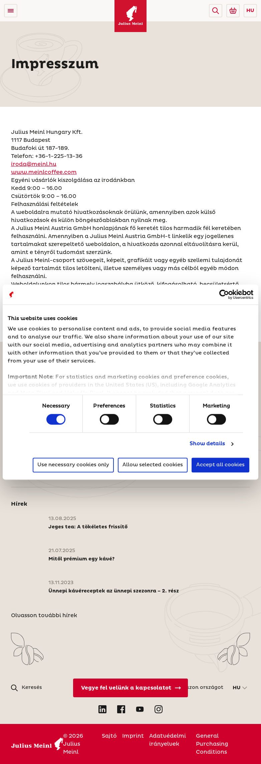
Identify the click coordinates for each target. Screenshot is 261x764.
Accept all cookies (220, 465)
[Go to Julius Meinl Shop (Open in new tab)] (233, 10)
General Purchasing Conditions (212, 744)
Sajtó (109, 736)
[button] (215, 10)
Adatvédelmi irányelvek (167, 740)
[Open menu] (10, 10)
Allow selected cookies (152, 465)
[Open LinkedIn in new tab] (102, 709)
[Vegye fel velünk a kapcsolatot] (130, 688)
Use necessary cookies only (73, 465)
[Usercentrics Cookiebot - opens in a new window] (224, 294)
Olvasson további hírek (44, 615)
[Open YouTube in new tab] (140, 709)
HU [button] (250, 11)
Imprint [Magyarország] (133, 736)
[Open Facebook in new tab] (121, 709)
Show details (207, 444)
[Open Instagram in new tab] (159, 709)
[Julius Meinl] (130, 16)
